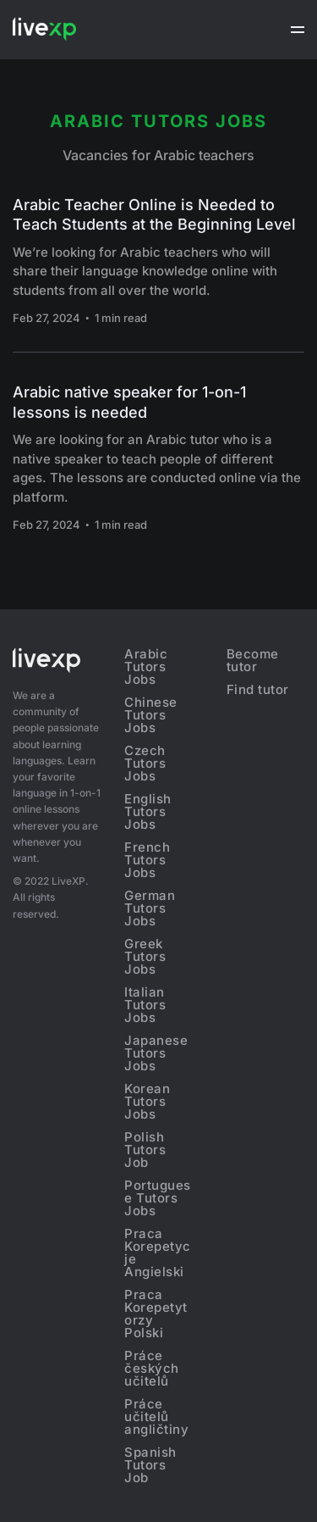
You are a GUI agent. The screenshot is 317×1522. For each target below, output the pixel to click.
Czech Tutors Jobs (145, 763)
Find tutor (258, 689)
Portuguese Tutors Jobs (157, 1198)
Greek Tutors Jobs (145, 956)
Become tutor (253, 660)
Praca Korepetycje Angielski (157, 1252)
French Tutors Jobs (147, 860)
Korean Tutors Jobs (147, 1101)
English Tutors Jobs (148, 811)
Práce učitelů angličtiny (156, 1416)
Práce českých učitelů (151, 1368)
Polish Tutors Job (145, 1149)
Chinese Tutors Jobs (151, 715)
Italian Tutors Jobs (145, 1005)
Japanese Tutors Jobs (156, 1053)
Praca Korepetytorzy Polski (156, 1313)
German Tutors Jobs (149, 908)
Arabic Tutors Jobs (145, 666)
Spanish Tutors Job (150, 1465)
